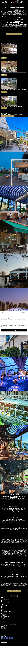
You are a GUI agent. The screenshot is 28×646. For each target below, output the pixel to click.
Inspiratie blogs (17, 14)
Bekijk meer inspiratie (14, 39)
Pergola (2, 621)
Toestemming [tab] (5, 314)
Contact (16, 15)
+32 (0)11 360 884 (18, 25)
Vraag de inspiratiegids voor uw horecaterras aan (9, 624)
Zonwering (3, 618)
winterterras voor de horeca (7, 539)
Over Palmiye (17, 8)
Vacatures (16, 12)
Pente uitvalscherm (18, 2)
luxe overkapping (18, 28)
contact (21, 584)
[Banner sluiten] (26, 312)
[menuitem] (11, 2)
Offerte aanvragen (18, 11)
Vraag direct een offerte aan (7, 116)
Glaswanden (17, 3)
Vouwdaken (3, 617)
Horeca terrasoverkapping (5, 620)
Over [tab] (23, 314)
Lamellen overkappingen (5, 616)
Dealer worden (17, 13)
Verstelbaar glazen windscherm (20, 5)
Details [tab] (14, 314)
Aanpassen (14, 333)
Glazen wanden (3, 619)
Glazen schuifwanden (18, 4)
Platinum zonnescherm (19, 1)
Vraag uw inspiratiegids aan (19, 10)
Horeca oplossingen (18, 6)
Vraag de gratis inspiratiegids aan (14, 33)
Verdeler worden (4, 626)
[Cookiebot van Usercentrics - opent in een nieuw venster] (20, 312)
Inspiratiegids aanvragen (19, 19)
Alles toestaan (14, 330)
